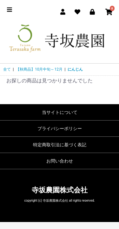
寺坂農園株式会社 (60, 190)
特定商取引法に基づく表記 (59, 144)
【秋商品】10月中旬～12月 (39, 69)
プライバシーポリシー (59, 128)
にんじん (75, 69)
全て (7, 69)
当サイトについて (59, 112)
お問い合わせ (59, 160)
